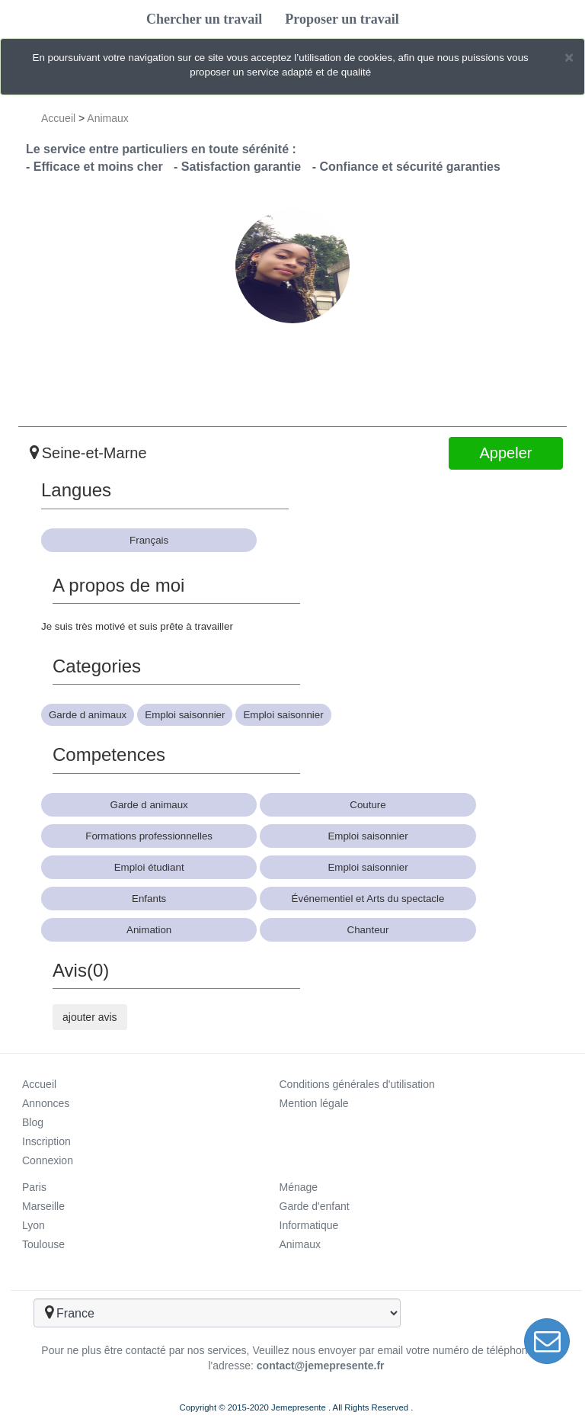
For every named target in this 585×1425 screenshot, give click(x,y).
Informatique (309, 1225)
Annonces (45, 1103)
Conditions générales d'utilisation (357, 1084)
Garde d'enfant (315, 1206)
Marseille (43, 1206)
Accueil (58, 118)
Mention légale (314, 1103)
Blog (32, 1122)
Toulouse (43, 1244)
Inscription (46, 1141)
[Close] (569, 57)
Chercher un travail (204, 19)
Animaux (107, 118)
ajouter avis (89, 1017)
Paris (34, 1187)
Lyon (33, 1225)
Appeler (506, 453)
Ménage (299, 1187)
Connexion (47, 1160)
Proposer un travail (341, 19)
